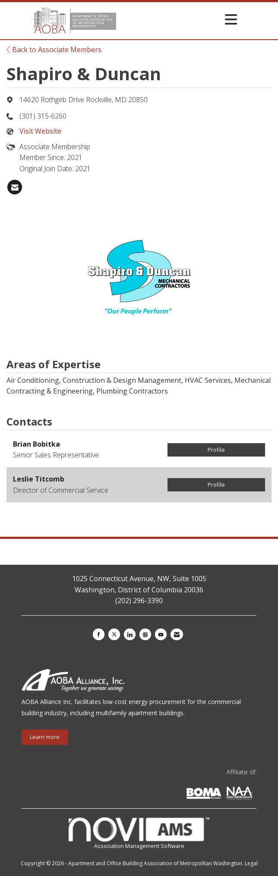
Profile (216, 450)
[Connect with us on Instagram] (145, 634)
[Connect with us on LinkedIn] (130, 634)
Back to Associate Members (53, 49)
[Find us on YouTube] (161, 634)
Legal (251, 863)
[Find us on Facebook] (98, 634)
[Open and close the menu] (178, 19)
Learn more (45, 737)
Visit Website (40, 131)
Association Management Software (139, 833)
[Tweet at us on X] (114, 634)
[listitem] (14, 187)
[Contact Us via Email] (177, 634)
